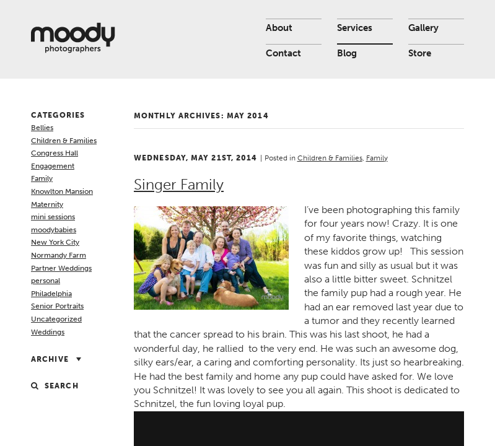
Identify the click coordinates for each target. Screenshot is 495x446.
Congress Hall (54, 153)
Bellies (42, 127)
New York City (55, 242)
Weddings (47, 332)
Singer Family (179, 184)
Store (419, 53)
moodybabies (53, 229)
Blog (347, 53)
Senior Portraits (57, 306)
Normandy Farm (58, 255)
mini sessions (53, 216)
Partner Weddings (61, 268)
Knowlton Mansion (62, 191)
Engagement (52, 166)
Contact (283, 53)
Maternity (47, 204)
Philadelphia (51, 293)
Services (354, 27)
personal (45, 280)
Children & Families (64, 140)
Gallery (423, 27)
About (279, 27)
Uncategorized (56, 319)
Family (42, 178)
